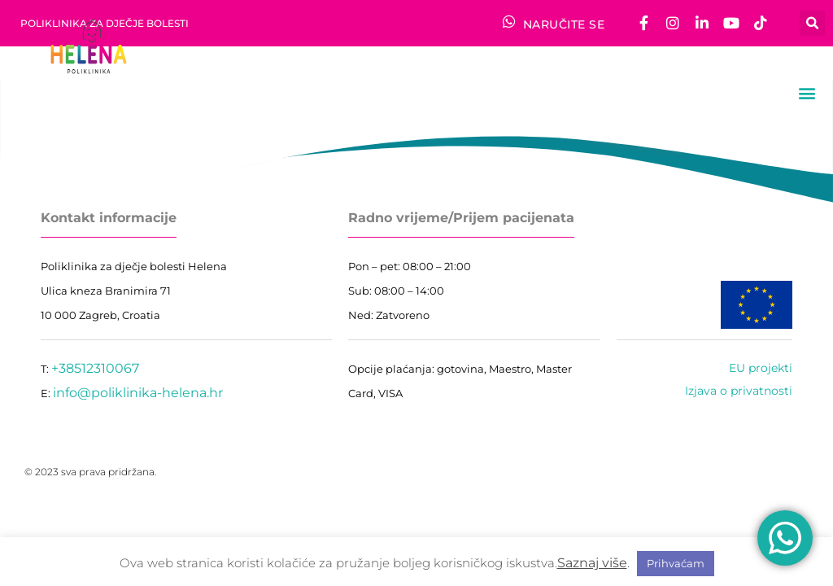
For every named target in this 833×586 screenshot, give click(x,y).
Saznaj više (592, 563)
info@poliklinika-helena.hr (138, 392)
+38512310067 (95, 368)
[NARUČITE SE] (509, 21)
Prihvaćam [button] (675, 563)
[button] (812, 23)
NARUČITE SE (564, 24)
